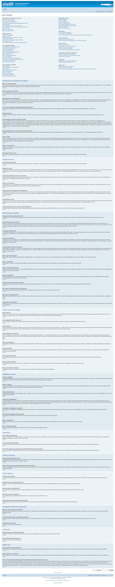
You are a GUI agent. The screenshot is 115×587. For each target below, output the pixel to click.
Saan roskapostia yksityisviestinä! (65, 33)
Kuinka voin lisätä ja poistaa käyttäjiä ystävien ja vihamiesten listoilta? (72, 40)
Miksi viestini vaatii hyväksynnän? (9, 60)
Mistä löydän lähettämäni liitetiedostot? (66, 62)
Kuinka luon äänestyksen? (7, 50)
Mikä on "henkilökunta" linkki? (64, 28)
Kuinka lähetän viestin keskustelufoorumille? (11, 46)
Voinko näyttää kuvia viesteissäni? (9, 69)
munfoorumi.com (66, 580)
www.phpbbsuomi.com (61, 578)
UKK (97, 11)
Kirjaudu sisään (109, 11)
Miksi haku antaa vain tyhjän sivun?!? (66, 47)
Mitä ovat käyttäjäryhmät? (64, 21)
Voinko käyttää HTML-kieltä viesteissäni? (10, 67)
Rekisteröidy (102, 11)
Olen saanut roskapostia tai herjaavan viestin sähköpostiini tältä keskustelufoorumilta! (76, 34)
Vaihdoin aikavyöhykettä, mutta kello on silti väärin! (12, 37)
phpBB (58, 577)
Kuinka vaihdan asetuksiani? (8, 34)
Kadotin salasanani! (6, 24)
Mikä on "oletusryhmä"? (63, 26)
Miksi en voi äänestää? (7, 54)
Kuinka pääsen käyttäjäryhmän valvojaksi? (67, 24)
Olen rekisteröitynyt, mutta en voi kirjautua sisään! (12, 25)
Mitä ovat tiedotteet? (6, 72)
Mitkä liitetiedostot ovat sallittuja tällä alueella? (68, 60)
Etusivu (5, 9)
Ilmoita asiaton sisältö (57, 582)
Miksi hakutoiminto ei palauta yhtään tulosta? (67, 46)
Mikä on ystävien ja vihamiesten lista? (66, 39)
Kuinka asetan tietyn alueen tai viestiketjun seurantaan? (70, 55)
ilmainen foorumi (53, 580)
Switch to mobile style (57, 572)
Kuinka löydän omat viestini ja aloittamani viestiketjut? (69, 49)
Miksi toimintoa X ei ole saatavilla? (65, 67)
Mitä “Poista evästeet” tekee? (8, 30)
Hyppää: (94, 570)
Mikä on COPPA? (5, 28)
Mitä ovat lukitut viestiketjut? (8, 74)
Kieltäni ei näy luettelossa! (7, 38)
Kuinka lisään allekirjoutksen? (8, 49)
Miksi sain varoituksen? (7, 56)
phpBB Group (48, 549)
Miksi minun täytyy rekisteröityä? (8, 20)
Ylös (5, 87)
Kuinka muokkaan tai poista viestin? (9, 47)
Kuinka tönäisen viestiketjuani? (8, 61)
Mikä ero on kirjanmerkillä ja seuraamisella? (67, 54)
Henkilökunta (90, 575)
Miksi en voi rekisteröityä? (7, 29)
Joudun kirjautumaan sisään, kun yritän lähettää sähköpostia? (14, 42)
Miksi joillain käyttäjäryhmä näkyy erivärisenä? (68, 25)
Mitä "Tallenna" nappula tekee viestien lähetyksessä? (12, 59)
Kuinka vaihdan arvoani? (7, 41)
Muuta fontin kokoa (111, 9)
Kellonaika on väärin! (6, 36)
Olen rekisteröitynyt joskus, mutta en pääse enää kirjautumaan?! (15, 26)
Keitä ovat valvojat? (62, 20)
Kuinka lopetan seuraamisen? (64, 56)
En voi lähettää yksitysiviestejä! (65, 32)
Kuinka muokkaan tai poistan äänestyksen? (11, 51)
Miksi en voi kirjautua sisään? (8, 19)
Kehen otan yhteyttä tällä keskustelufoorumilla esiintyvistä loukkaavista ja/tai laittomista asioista (77, 68)
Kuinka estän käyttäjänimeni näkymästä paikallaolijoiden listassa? (15, 23)
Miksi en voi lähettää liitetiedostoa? (9, 55)
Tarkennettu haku (109, 5)
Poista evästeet (97, 575)
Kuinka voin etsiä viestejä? (64, 44)
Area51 (76, 555)
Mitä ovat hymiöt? (5, 68)
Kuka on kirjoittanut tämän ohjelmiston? (66, 66)
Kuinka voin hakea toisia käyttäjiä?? (66, 48)
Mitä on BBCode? (5, 65)
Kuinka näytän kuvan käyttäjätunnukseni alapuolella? (12, 39)
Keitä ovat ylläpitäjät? (63, 19)
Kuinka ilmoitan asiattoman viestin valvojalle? (11, 58)
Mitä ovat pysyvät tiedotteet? (8, 73)
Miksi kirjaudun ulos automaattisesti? (9, 21)
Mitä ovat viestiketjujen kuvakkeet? (9, 76)
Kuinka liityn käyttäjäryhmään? (65, 23)
